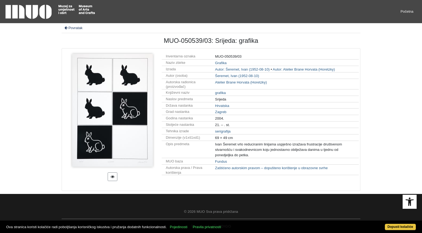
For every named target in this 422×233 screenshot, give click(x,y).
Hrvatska (222, 106)
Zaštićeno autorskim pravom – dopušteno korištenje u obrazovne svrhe (271, 168)
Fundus (221, 161)
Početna (406, 11)
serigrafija (223, 131)
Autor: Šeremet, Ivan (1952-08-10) (242, 69)
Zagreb (220, 112)
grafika (220, 93)
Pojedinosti (178, 227)
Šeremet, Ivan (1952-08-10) (237, 76)
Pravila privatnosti (207, 227)
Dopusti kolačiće (400, 227)
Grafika (221, 63)
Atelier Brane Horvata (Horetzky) (241, 82)
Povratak (73, 28)
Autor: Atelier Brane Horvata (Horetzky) (304, 69)
